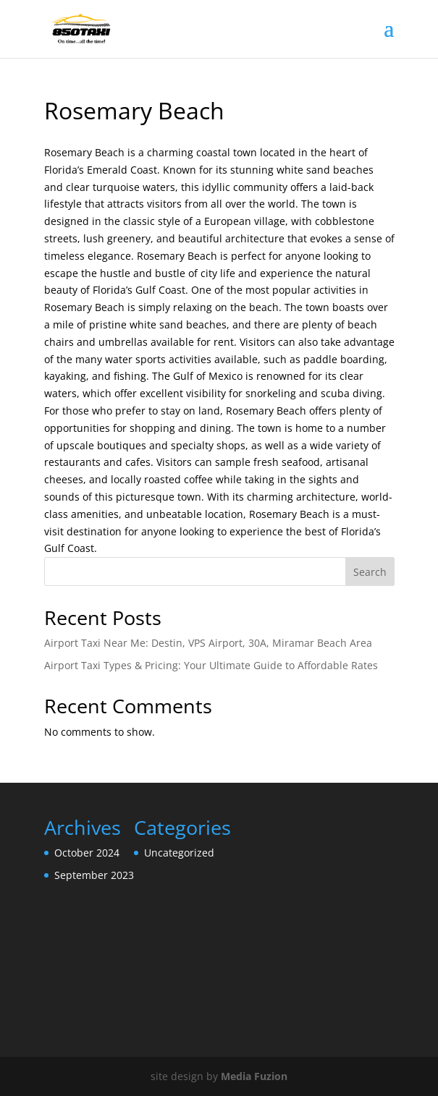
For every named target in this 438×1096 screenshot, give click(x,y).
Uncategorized (179, 852)
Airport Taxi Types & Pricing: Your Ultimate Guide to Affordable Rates (211, 665)
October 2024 (86, 852)
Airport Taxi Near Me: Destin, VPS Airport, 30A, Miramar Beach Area (208, 643)
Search (370, 572)
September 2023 (94, 875)
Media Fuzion (254, 1076)
